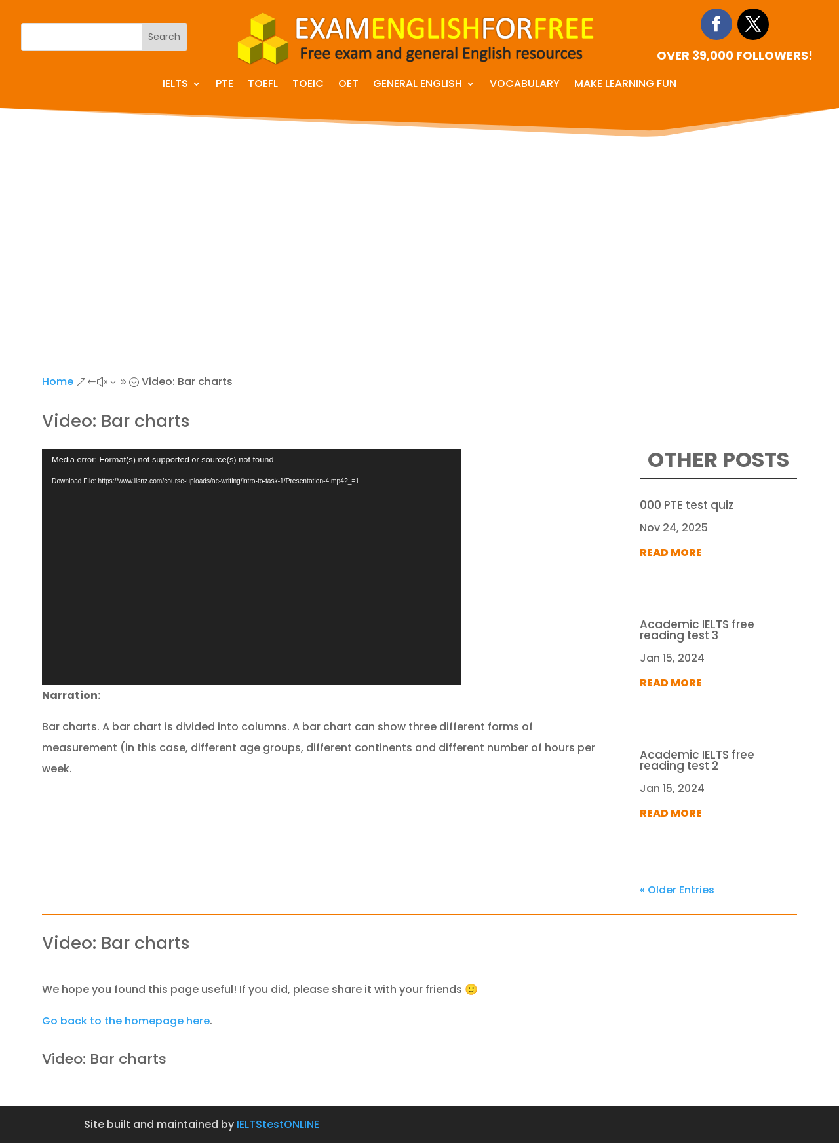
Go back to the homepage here (126, 1020)
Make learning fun (625, 85)
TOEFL (263, 85)
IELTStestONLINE (278, 1124)
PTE (224, 85)
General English (417, 85)
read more (671, 552)
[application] (251, 567)
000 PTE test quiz (686, 505)
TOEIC (308, 85)
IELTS (175, 85)
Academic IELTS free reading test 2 (697, 760)
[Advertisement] (419, 239)
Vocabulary (525, 85)
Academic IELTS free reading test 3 (697, 629)
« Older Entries (677, 889)
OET (348, 85)
